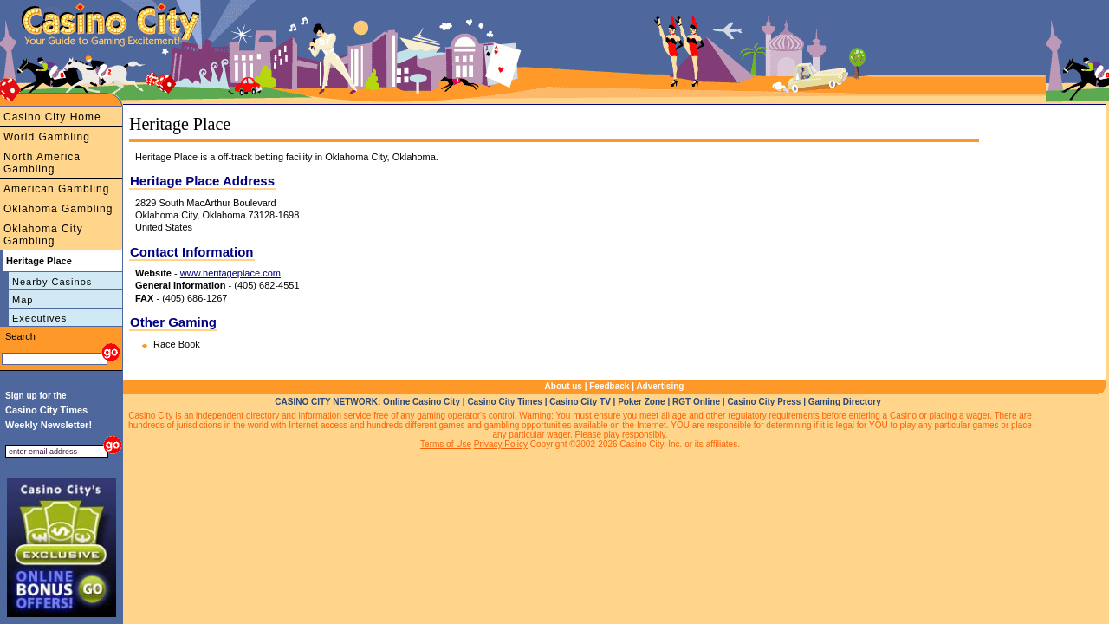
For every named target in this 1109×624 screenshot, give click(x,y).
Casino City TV (580, 401)
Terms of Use (445, 444)
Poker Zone (641, 401)
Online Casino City (421, 401)
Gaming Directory (844, 401)
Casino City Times (504, 401)
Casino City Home (52, 117)
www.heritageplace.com (230, 273)
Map (22, 300)
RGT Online (696, 401)
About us (563, 386)
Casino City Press (764, 401)
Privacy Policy (501, 444)
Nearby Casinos (52, 281)
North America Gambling (42, 163)
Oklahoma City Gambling (43, 235)
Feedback (609, 386)
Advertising (660, 386)
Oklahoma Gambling (58, 209)
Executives (39, 318)
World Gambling (46, 137)
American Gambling (56, 189)
